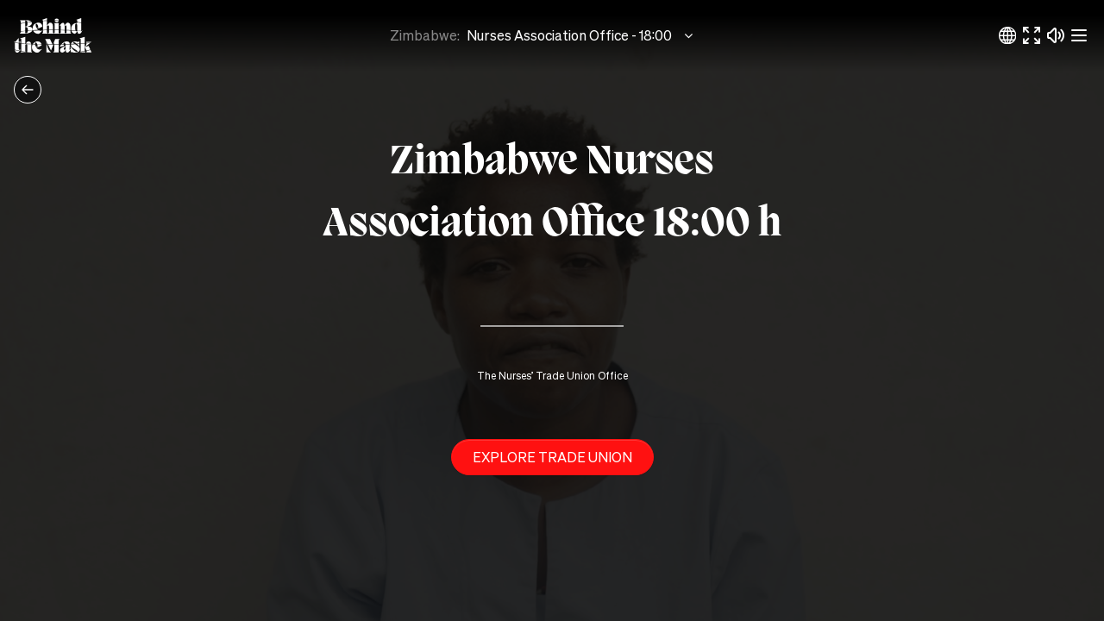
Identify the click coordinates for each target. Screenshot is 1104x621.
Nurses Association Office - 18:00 (581, 35)
